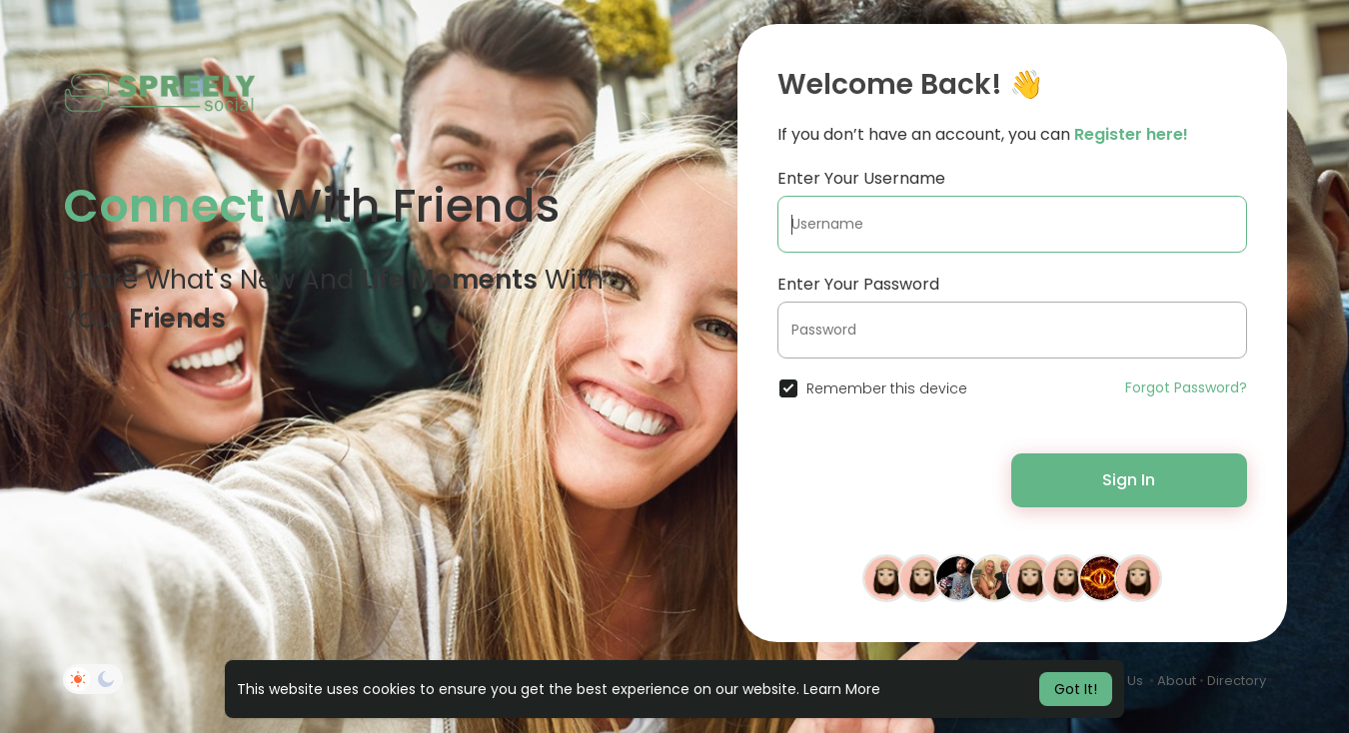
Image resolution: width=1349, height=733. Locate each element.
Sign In (1128, 479)
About (1176, 680)
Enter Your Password (858, 284)
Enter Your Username (861, 178)
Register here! (1131, 134)
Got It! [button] (1075, 689)
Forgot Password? (1186, 387)
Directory (1236, 680)
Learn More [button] (841, 689)
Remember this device (886, 388)
